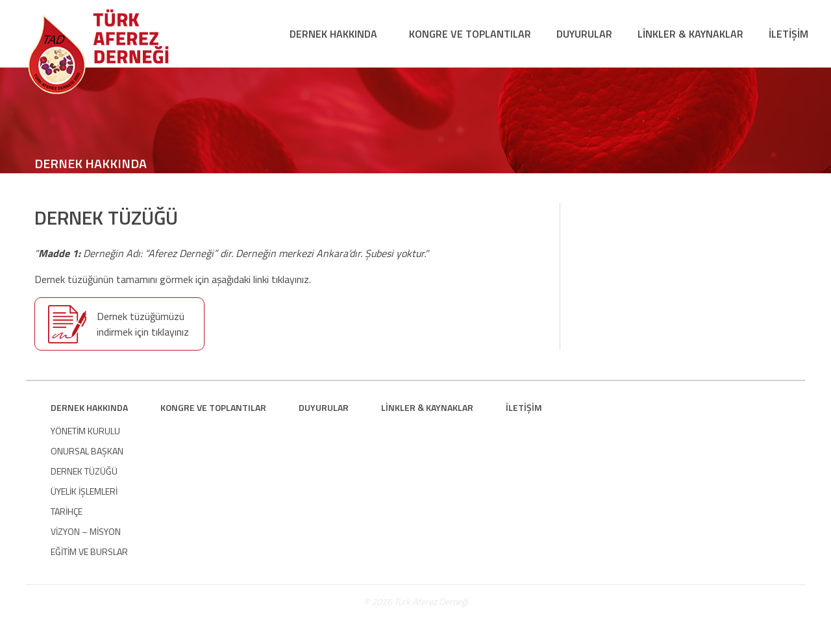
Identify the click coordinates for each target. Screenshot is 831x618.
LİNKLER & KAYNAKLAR (690, 34)
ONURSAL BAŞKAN (87, 451)
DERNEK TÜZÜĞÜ (84, 471)
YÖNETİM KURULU (85, 431)
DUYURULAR (584, 34)
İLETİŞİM (788, 34)
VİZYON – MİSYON (86, 531)
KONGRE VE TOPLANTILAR (470, 34)
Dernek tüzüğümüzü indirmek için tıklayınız (143, 324)
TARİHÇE (66, 511)
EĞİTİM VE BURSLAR (89, 551)
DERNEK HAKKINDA (333, 34)
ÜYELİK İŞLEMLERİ (84, 491)
